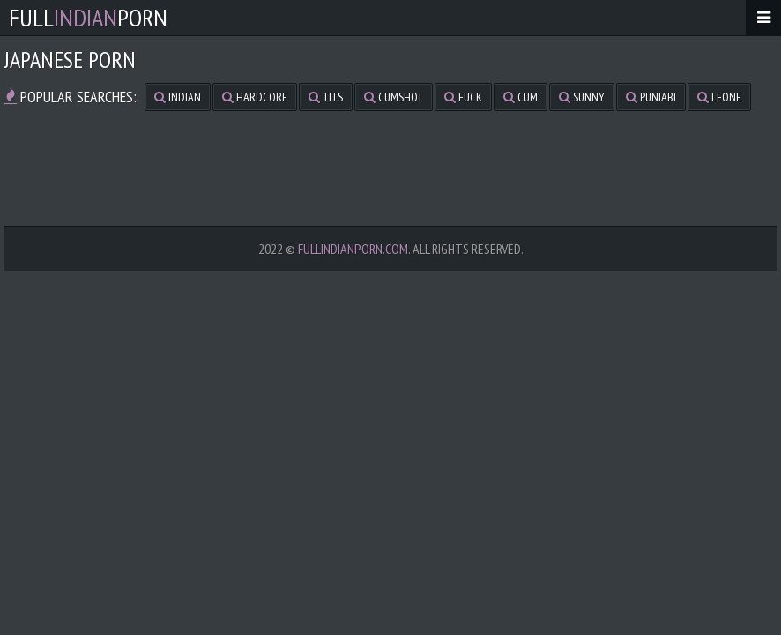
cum (520, 97)
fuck (463, 97)
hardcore (254, 97)
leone (719, 97)
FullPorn (88, 17)
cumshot (393, 97)
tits (326, 97)
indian (177, 97)
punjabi (651, 97)
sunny (582, 97)
